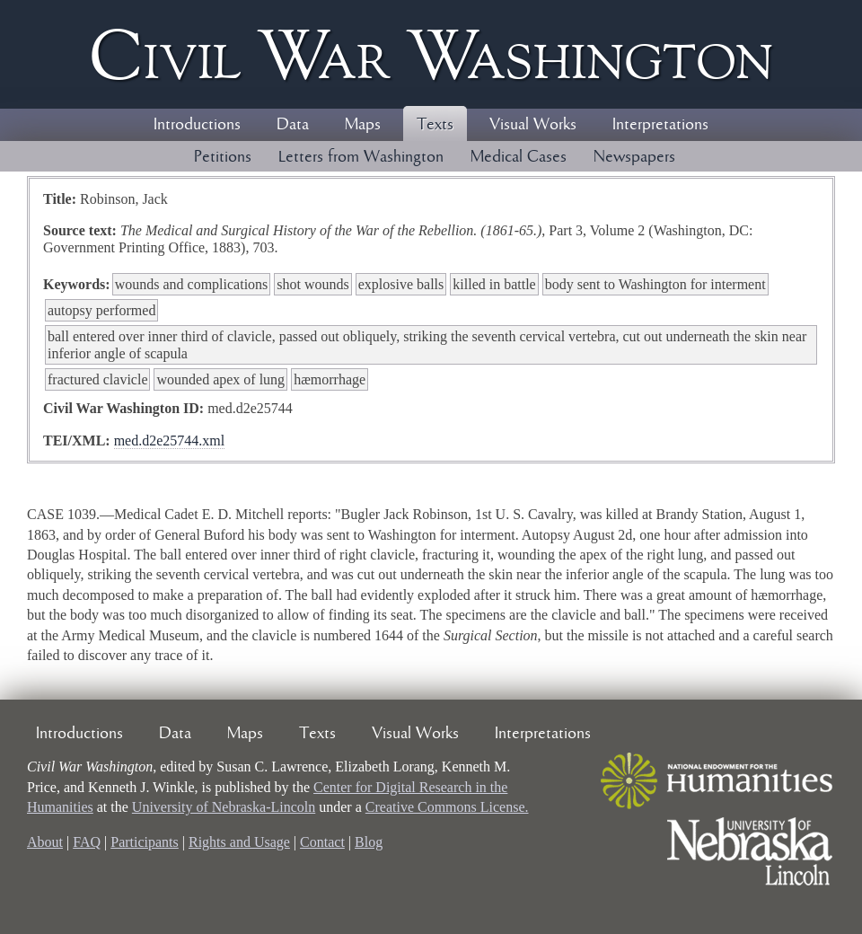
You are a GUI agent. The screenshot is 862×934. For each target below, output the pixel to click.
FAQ (87, 842)
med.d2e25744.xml (169, 440)
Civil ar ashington (431, 54)
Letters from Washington (361, 157)
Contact (322, 842)
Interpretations (660, 125)
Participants (144, 842)
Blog (369, 842)
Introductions (197, 125)
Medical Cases (519, 157)
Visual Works (532, 125)
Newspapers (634, 157)
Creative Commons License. (447, 807)
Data (293, 125)
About (45, 842)
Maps (363, 125)
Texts (435, 125)
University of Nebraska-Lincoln (223, 807)
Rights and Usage (239, 842)
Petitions (222, 157)
